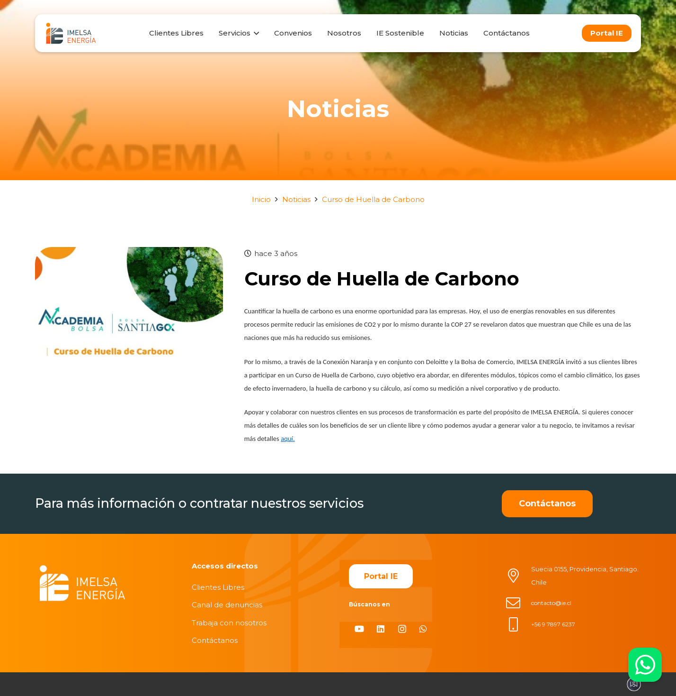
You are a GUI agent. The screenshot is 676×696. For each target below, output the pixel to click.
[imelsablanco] (82, 583)
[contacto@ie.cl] (518, 603)
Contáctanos (215, 640)
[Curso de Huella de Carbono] (129, 253)
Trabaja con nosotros (229, 622)
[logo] (70, 33)
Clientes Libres (218, 587)
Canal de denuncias (227, 604)
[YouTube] (359, 629)
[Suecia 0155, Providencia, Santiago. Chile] (518, 575)
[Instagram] (402, 629)
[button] (254, 33)
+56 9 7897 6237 (553, 624)
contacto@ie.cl (551, 602)
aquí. (287, 438)
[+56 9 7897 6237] (518, 624)
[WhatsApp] (423, 629)
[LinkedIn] (380, 629)
